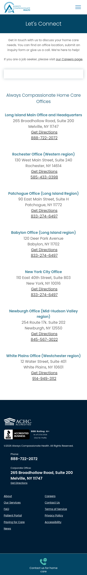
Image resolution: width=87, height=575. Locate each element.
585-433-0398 (43, 177)
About (8, 496)
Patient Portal (13, 515)
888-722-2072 (43, 138)
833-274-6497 (43, 216)
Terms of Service (56, 509)
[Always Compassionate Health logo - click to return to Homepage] (17, 7)
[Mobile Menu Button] (78, 7)
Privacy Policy (54, 515)
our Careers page (69, 59)
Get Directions (44, 132)
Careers (50, 496)
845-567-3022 (43, 339)
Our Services (12, 502)
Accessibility (53, 522)
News (7, 528)
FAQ (6, 509)
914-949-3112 (43, 378)
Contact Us (52, 502)
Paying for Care (14, 522)
